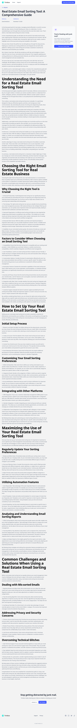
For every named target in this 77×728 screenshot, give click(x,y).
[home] (6, 2)
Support (19, 2)
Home (13, 2)
